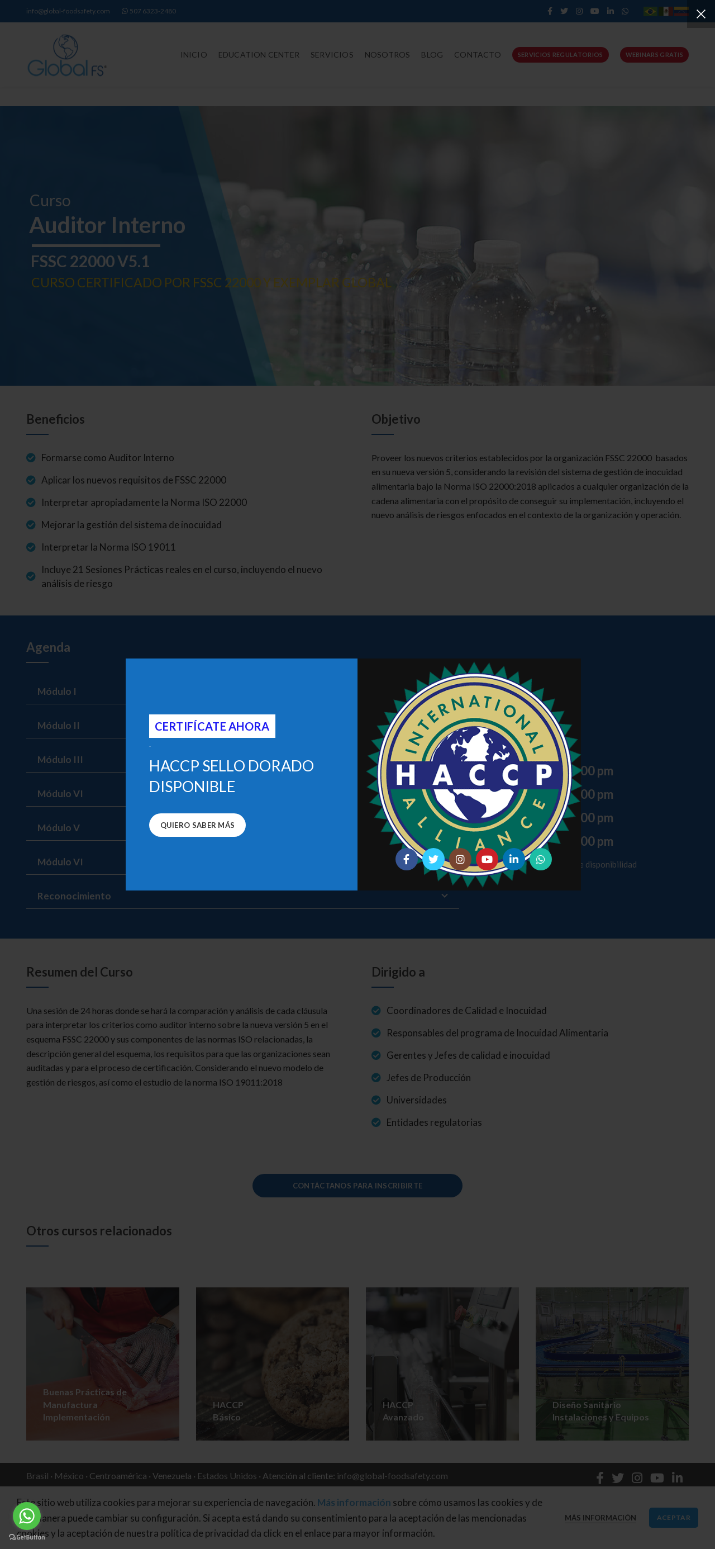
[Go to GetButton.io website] (27, 1537)
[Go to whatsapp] (27, 1516)
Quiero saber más (197, 825)
